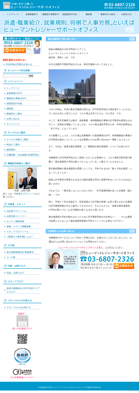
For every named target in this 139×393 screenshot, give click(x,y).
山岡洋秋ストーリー (16, 216)
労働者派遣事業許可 (31, 14)
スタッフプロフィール (18, 231)
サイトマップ (13, 124)
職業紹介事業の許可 (50, 14)
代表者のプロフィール (25, 193)
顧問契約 (11, 149)
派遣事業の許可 (14, 93)
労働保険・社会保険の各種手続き (23, 155)
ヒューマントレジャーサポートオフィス (69, 387)
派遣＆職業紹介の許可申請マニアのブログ (23, 290)
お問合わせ (126, 14)
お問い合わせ (13, 119)
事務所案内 (107, 14)
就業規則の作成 (69, 14)
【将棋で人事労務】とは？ (20, 236)
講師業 (88, 14)
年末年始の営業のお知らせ (19, 64)
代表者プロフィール (16, 211)
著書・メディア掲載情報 (19, 226)
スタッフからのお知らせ (19, 307)
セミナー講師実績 (15, 221)
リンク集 (11, 257)
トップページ (12, 14)
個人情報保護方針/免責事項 (20, 252)
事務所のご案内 (14, 113)
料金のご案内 (13, 144)
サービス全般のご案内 (18, 139)
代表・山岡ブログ (15, 273)
